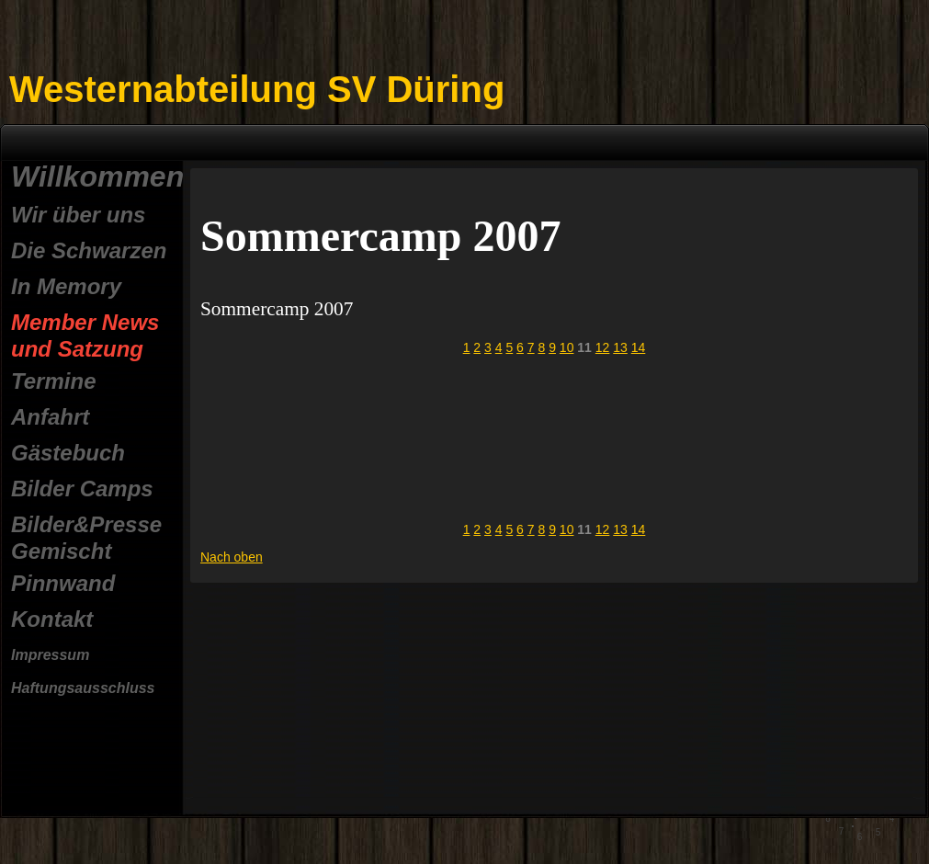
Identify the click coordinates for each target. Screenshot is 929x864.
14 (638, 347)
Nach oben (231, 557)
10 (567, 347)
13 (620, 347)
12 (602, 347)
